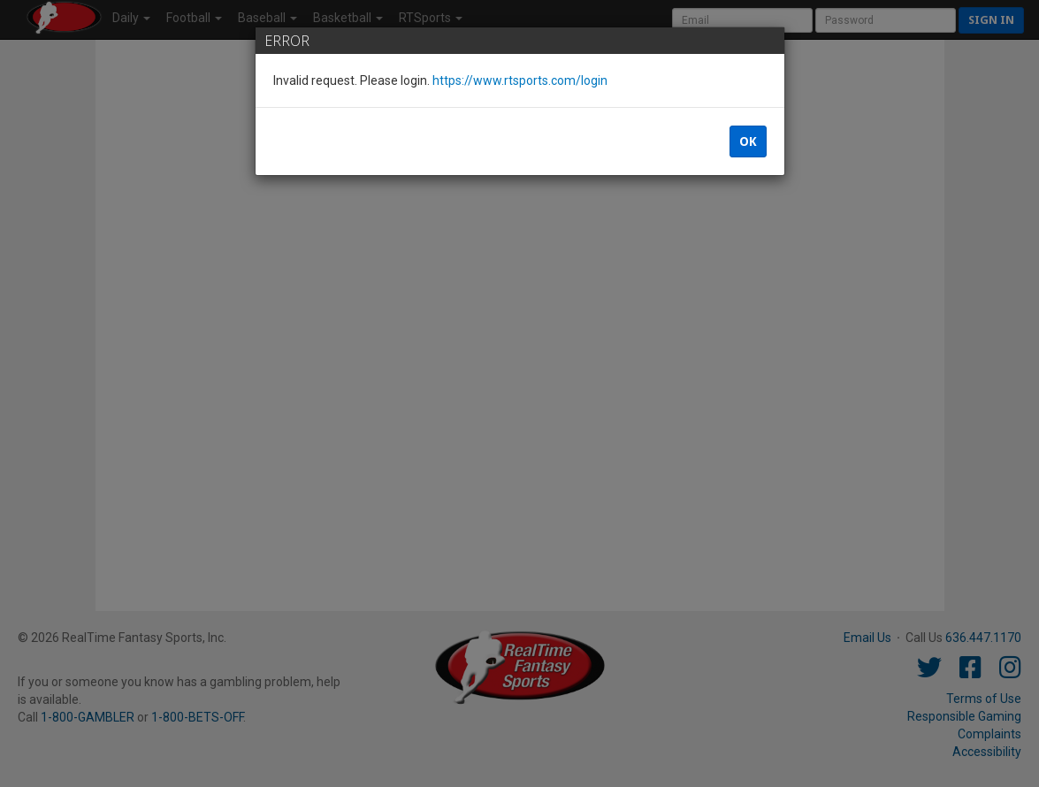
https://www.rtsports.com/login (519, 80)
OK (748, 141)
